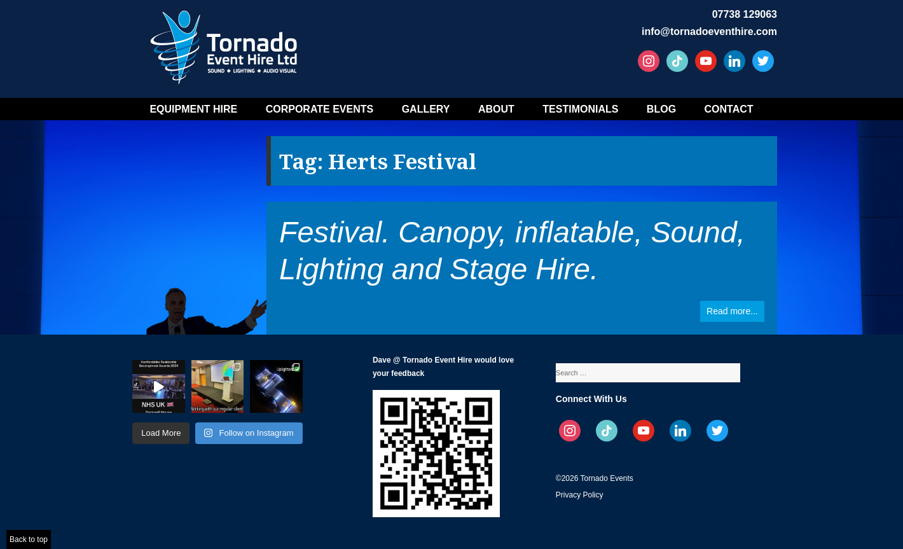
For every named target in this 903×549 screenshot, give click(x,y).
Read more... (732, 311)
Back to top (29, 539)
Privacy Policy (579, 494)
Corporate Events (320, 109)
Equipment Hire (193, 109)
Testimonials (580, 109)
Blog (661, 109)
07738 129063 (744, 14)
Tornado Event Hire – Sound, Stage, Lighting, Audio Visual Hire (225, 43)
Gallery (426, 109)
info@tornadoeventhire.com (709, 31)
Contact (729, 109)
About (496, 109)
